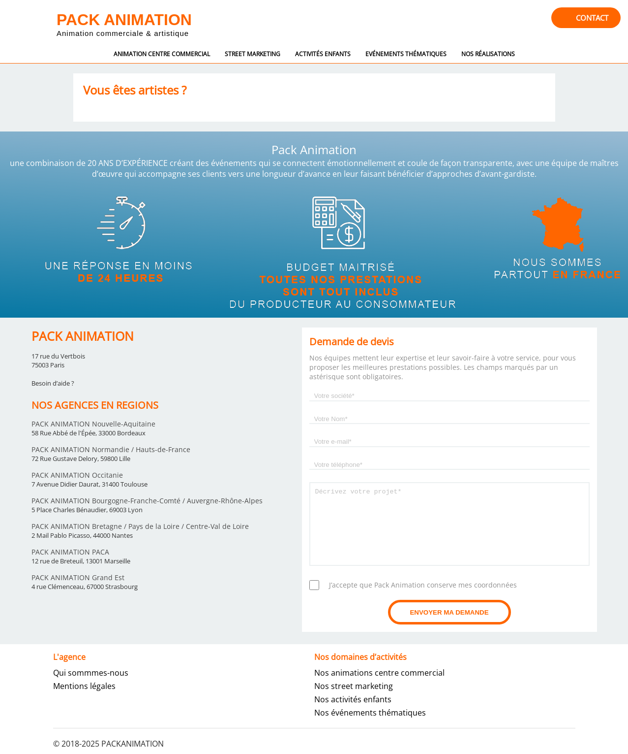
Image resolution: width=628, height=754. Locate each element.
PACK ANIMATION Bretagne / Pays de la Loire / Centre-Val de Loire (140, 526)
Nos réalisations (488, 54)
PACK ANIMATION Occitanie (77, 475)
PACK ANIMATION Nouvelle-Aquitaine (93, 423)
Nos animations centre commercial (379, 672)
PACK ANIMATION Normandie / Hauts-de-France (110, 449)
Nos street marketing (353, 686)
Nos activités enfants (352, 699)
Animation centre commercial (162, 54)
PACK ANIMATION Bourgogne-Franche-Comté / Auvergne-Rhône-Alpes (147, 500)
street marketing (252, 54)
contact (592, 18)
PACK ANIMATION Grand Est (77, 577)
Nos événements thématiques (370, 712)
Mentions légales (84, 686)
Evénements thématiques (406, 54)
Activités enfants (323, 54)
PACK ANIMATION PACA (70, 552)
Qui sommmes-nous (90, 672)
